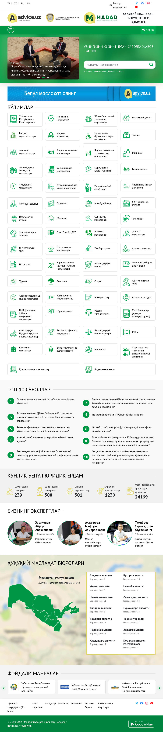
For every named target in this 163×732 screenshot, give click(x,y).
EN (28, 3)
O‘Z (15, 3)
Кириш (148, 29)
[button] (38, 77)
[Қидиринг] (116, 65)
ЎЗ (8, 3)
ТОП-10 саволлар (28, 389)
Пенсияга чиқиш (100, 71)
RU (22, 3)
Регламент (76, 703)
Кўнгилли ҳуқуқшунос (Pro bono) (16, 707)
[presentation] (3, 688)
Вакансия (63, 703)
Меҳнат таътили (115, 71)
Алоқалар (50, 703)
